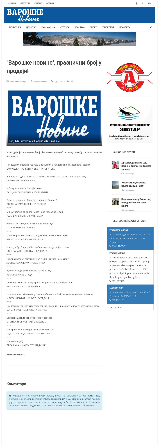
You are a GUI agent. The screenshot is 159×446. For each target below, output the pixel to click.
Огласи (50, 3)
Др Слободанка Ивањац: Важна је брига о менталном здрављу (136, 166)
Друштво (58, 81)
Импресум (25, 3)
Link (69, 81)
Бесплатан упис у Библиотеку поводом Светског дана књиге (136, 202)
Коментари (129, 173)
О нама (12, 3)
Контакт (38, 3)
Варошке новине (38, 81)
